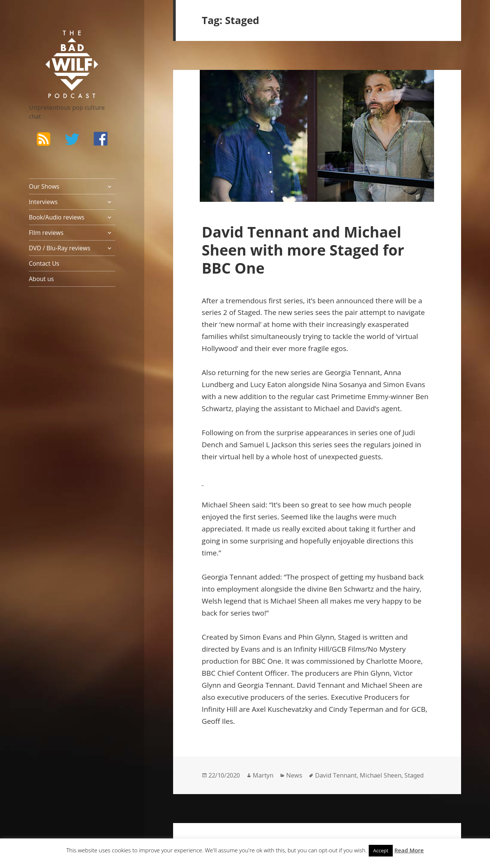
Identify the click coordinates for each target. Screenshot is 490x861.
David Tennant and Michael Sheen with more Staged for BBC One (303, 250)
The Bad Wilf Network (61, 41)
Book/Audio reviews (56, 217)
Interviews (43, 202)
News (294, 775)
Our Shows (44, 186)
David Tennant (336, 775)
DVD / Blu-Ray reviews (59, 248)
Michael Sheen (380, 775)
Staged (414, 775)
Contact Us (44, 263)
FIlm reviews (46, 232)
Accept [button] (381, 850)
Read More (409, 850)
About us (41, 279)
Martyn (263, 775)
